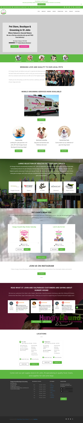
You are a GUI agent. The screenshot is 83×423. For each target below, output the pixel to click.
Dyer (23, 295)
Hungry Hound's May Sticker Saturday (24, 227)
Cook (43, 293)
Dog (25, 350)
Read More (18, 150)
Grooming (65, 61)
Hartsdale (28, 295)
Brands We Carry (24, 359)
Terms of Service (25, 419)
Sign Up (63, 398)
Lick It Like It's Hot (59, 227)
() (24, 42)
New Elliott (18, 295)
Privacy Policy (19, 419)
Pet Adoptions (57, 353)
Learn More (41, 119)
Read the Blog (41, 4)
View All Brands (42, 200)
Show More (64, 311)
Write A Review (47, 321)
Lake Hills (60, 293)
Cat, (23, 350)
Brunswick (48, 293)
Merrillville (38, 293)
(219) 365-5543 (13, 385)
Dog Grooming (34, 345)
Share (27, 249)
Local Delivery (34, 353)
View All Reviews (36, 321)
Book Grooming (24, 46)
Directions (24, 364)
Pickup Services (34, 354)
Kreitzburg (55, 293)
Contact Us (14, 46)
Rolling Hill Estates (69, 293)
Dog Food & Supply (53, 61)
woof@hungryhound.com (15, 386)
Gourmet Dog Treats (41, 61)
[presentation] (66, 394)
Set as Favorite (34, 359)
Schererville (12, 295)
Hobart (33, 293)
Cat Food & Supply (18, 61)
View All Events (41, 257)
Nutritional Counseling (30, 61)
